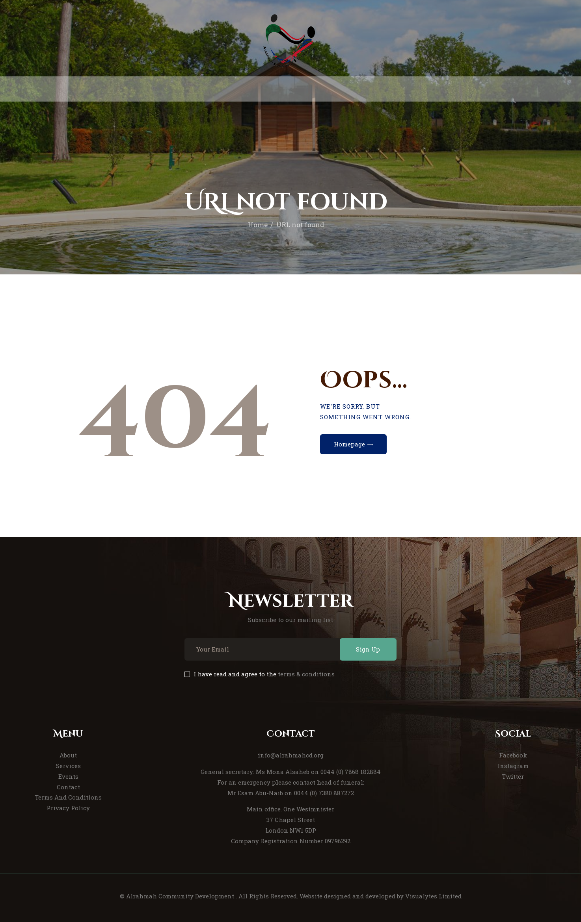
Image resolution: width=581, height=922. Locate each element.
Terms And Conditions (68, 797)
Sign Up (368, 649)
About (68, 755)
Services (68, 766)
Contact (68, 787)
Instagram (513, 766)
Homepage (349, 444)
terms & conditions (306, 674)
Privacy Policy (68, 808)
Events (68, 776)
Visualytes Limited (433, 896)
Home (258, 224)
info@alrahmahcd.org (291, 755)
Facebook (513, 755)
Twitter (513, 776)
